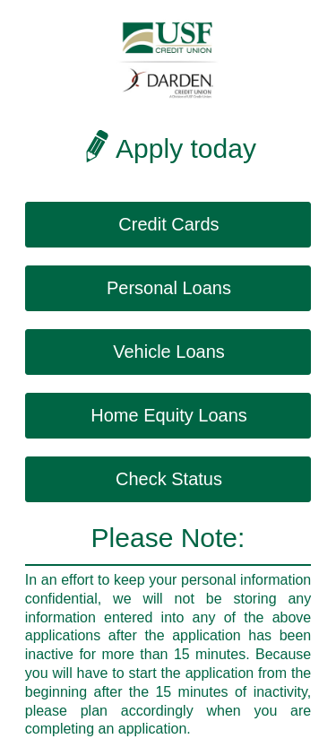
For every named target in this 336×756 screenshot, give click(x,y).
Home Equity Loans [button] (168, 415)
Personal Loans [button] (169, 288)
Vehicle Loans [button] (169, 351)
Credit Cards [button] (168, 224)
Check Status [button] (169, 479)
